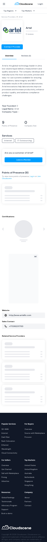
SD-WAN (5, 429)
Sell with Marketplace (10, 473)
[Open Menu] (3, 3)
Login (40, 4)
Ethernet (5, 445)
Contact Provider (12, 46)
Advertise (5, 481)
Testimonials (6, 501)
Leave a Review (23, 159)
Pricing (4, 477)
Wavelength (6, 449)
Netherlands (29, 477)
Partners (28, 501)
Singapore (29, 481)
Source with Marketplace (35, 433)
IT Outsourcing (24, 140)
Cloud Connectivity (9, 453)
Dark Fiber (5, 437)
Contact (28, 505)
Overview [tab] (9, 56)
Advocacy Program (9, 505)
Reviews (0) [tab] (26, 56)
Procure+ (28, 437)
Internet (8, 140)
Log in (32, 176)
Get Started (6, 469)
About (27, 497)
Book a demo (6, 513)
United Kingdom (31, 469)
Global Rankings (7, 497)
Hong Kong (29, 485)
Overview (28, 429)
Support (4, 509)
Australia (28, 473)
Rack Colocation (8, 441)
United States (30, 465)
